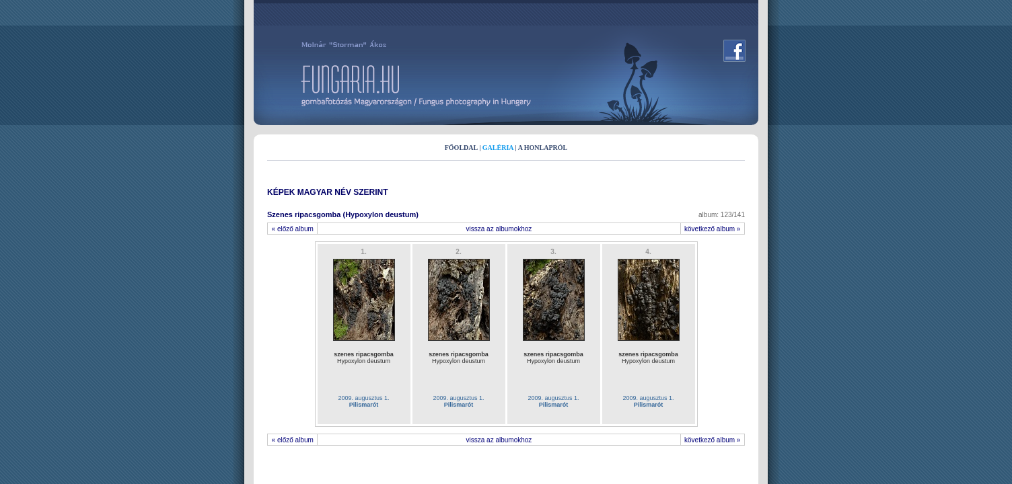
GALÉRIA (497, 147)
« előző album (292, 229)
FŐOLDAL (461, 147)
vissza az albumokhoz (499, 229)
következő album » (713, 229)
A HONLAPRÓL (543, 147)
